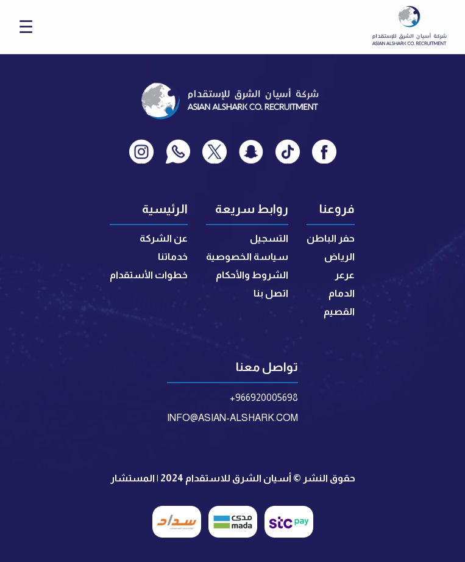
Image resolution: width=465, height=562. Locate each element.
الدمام (341, 293)
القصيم (339, 311)
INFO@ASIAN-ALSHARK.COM (232, 417)
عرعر (345, 275)
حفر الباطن (331, 238)
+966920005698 (264, 397)
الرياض (339, 256)
